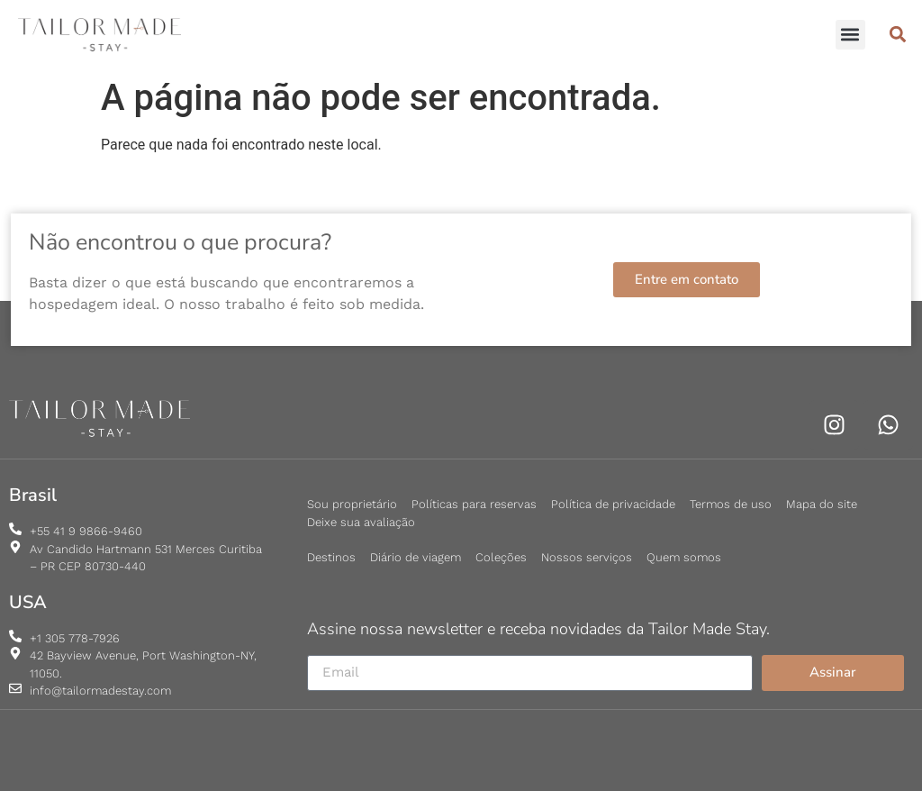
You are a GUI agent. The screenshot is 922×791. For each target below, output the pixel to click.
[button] (850, 35)
